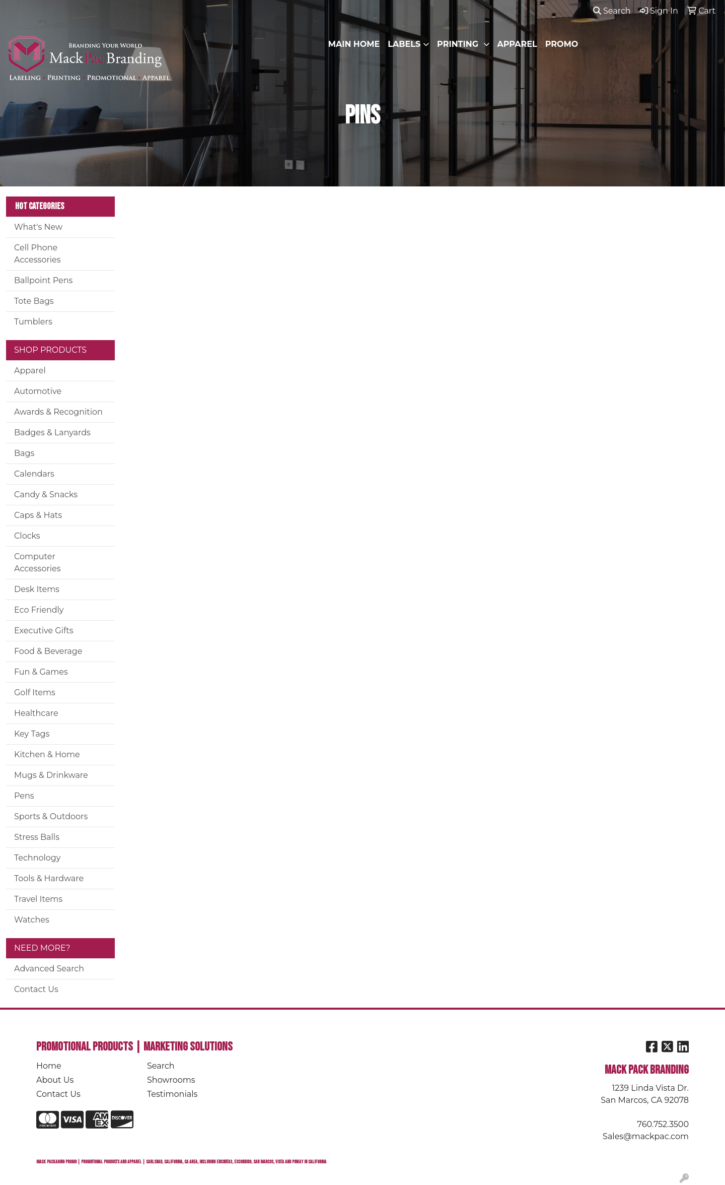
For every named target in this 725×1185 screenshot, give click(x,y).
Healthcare (36, 713)
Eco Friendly (38, 610)
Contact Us (36, 989)
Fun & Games (41, 672)
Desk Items (36, 589)
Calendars (34, 474)
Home (48, 1066)
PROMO (561, 44)
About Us (55, 1080)
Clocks (27, 536)
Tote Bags (34, 301)
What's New (38, 227)
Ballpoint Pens (43, 280)
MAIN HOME (354, 44)
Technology (37, 858)
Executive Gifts (44, 630)
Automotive (37, 391)
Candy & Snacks (46, 494)
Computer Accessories (37, 562)
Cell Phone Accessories (37, 254)
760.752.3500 (663, 1124)
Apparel (30, 370)
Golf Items (34, 692)
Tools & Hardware (49, 878)
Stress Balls (36, 837)
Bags (24, 453)
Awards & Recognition (58, 412)
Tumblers (33, 321)
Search (612, 11)
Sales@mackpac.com (646, 1136)
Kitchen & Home (47, 754)
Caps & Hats (38, 515)
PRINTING (458, 44)
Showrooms (171, 1080)
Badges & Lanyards (52, 432)
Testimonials (172, 1094)
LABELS (404, 44)
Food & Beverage (48, 651)
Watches (31, 920)
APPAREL (517, 44)
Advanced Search (49, 968)
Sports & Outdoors (51, 816)
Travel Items (38, 899)
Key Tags (31, 734)
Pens (24, 796)
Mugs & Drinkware (51, 775)
